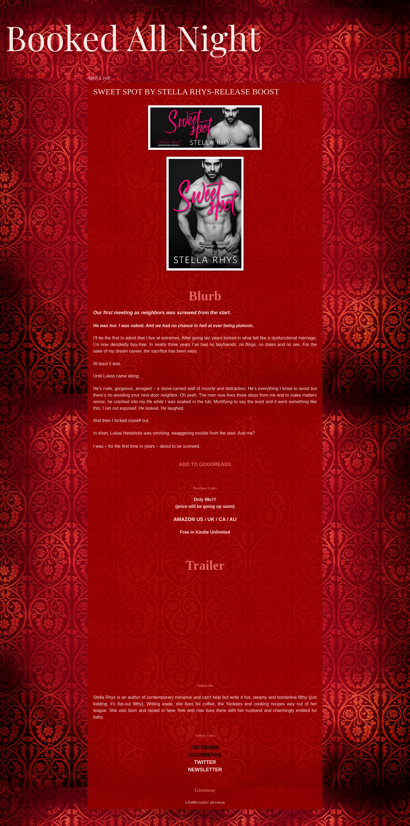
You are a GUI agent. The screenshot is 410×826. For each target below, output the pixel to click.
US (200, 519)
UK (211, 519)
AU (232, 519)
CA (222, 519)
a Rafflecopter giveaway (205, 801)
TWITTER (205, 762)
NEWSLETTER (205, 769)
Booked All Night (132, 37)
